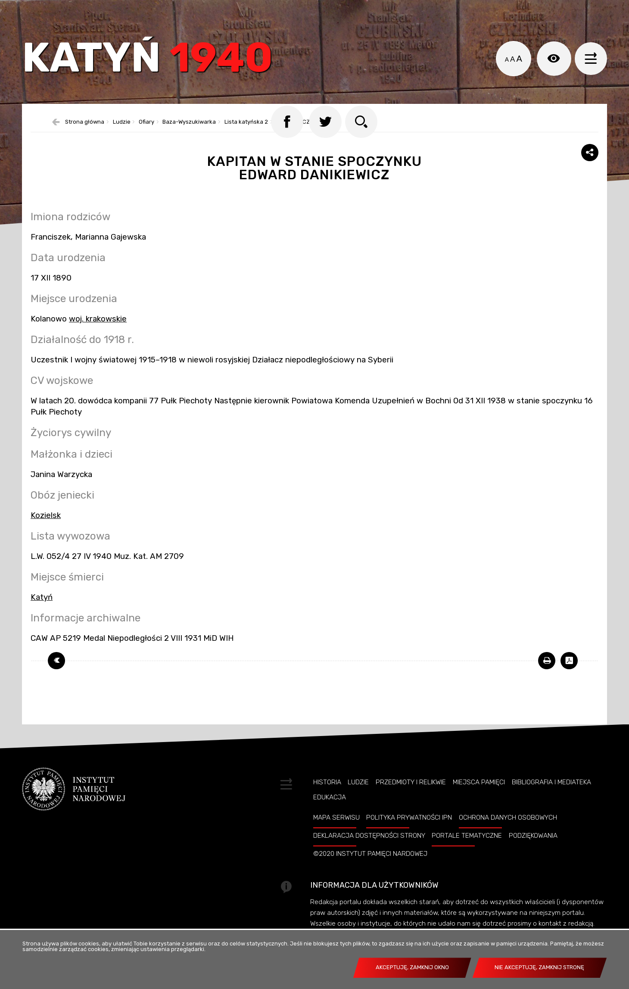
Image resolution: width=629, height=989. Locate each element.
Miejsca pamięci (479, 795)
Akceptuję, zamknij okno (412, 967)
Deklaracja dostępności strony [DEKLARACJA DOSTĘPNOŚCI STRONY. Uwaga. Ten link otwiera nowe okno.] (369, 848)
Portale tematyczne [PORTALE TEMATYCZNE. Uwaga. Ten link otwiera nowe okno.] (467, 848)
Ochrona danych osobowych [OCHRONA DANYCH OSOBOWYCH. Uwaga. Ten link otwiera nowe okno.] (508, 830)
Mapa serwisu (336, 830)
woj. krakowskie (98, 331)
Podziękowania (533, 848)
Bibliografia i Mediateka (551, 795)
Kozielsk (46, 528)
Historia (327, 795)
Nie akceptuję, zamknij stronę (539, 967)
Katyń (153, 62)
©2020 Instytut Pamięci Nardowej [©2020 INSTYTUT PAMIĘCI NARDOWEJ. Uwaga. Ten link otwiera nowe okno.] (370, 866)
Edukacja (329, 810)
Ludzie (358, 795)
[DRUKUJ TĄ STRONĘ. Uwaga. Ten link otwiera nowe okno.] (546, 673)
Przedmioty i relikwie (411, 795)
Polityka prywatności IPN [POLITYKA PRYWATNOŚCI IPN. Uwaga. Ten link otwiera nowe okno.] (409, 830)
